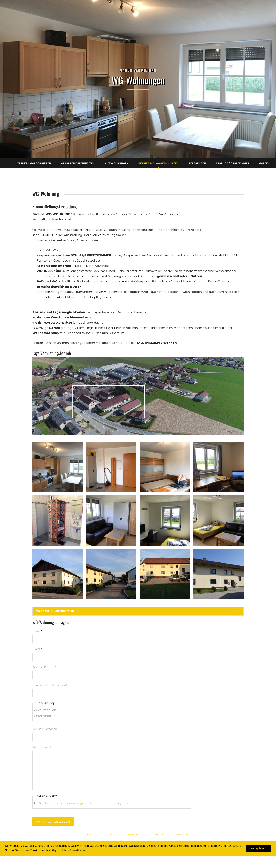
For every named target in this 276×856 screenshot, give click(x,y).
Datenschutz (157, 834)
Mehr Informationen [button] (72, 850)
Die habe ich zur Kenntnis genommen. (88, 803)
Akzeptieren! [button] (258, 848)
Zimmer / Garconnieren (34, 163)
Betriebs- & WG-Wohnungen (158, 163)
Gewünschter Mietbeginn (49, 684)
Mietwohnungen (117, 163)
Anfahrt (114, 834)
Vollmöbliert (47, 710)
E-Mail (39, 648)
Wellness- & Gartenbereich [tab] (55, 611)
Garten (264, 163)
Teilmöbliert (47, 716)
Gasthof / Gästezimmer (232, 163)
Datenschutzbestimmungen (64, 803)
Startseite (93, 834)
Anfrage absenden (53, 821)
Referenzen (197, 163)
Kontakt (134, 834)
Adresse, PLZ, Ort (44, 666)
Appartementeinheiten (78, 163)
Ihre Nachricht (42, 746)
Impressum (182, 834)
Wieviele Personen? (45, 729)
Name (39, 630)
